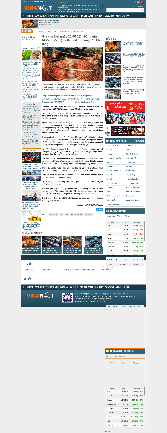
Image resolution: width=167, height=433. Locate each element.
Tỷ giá (127, 216)
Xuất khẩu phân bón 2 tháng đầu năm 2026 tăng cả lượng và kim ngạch (30, 70)
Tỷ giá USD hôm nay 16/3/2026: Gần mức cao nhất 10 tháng (30, 89)
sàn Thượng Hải (76, 214)
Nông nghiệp (64, 31)
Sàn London (89, 214)
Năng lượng (52, 31)
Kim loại (40, 31)
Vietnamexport (87, 270)
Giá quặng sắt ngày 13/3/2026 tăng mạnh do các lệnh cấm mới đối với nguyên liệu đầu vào (133, 68)
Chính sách (121, 16)
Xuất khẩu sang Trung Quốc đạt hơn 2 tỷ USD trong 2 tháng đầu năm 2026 (29, 97)
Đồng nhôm (53, 214)
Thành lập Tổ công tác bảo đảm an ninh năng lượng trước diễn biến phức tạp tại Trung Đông (79, 10)
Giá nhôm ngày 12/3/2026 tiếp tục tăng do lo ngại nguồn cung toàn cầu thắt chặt (133, 91)
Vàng (119, 216)
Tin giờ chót (62, 2)
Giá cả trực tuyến (116, 211)
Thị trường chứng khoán (120, 351)
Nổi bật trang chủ (31, 48)
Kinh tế (30, 16)
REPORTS (139, 141)
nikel (61, 214)
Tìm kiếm (140, 6)
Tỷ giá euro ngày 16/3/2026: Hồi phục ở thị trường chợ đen (30, 134)
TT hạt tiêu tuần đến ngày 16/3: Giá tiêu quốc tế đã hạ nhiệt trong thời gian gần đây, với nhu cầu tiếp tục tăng (31, 125)
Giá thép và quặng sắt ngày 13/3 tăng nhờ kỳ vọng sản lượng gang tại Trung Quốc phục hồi (133, 80)
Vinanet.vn (109, 431)
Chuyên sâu (109, 16)
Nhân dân (47, 270)
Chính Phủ (28, 270)
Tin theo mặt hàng (116, 141)
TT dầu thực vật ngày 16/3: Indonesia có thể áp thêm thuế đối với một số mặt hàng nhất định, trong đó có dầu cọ (31, 226)
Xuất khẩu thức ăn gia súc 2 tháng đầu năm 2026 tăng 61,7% (31, 64)
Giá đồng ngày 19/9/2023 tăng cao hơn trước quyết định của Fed (68, 102)
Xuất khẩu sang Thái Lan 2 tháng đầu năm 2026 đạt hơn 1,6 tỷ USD (31, 77)
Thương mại (52, 16)
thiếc (67, 214)
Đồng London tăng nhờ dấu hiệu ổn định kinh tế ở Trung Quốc (67, 96)
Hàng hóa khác (78, 31)
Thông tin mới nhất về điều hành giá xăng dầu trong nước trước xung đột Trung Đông (31, 109)
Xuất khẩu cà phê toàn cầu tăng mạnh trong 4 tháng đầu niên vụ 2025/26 (78, 6)
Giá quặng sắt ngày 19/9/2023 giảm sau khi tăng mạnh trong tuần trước (70, 99)
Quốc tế (123, 357)
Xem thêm (128, 15)
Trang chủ (23, 16)
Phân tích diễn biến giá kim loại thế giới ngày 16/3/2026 (49, 21)
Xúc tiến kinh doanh (84, 16)
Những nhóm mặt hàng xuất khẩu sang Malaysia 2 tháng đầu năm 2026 (31, 83)
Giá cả (72, 16)
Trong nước (111, 357)
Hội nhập (99, 16)
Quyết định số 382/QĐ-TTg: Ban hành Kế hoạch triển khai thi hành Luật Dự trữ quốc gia (31, 205)
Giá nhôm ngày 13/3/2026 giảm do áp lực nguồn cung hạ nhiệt (52, 250)
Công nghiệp (40, 16)
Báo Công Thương (70, 270)
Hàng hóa (63, 16)
